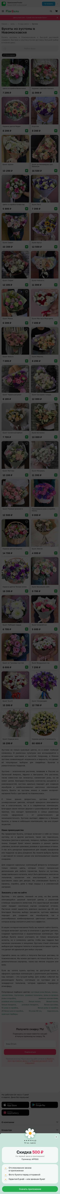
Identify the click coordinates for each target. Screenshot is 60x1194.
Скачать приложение (30, 1189)
